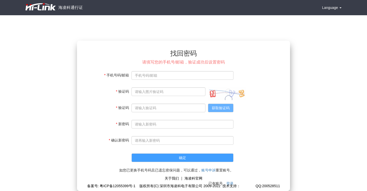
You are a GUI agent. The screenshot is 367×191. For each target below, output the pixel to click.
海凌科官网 (193, 178)
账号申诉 (208, 170)
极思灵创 (247, 186)
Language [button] (332, 8)
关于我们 (172, 178)
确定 (182, 158)
